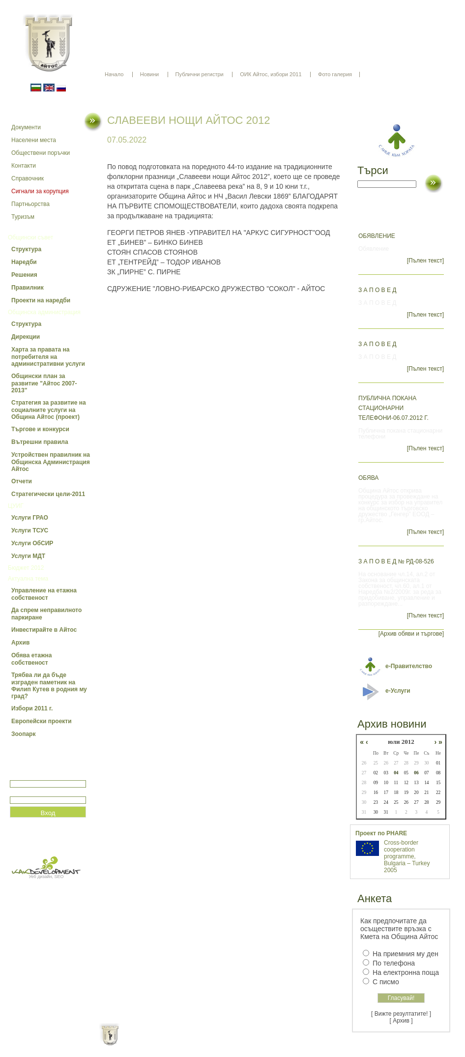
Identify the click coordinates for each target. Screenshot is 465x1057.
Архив (20, 642)
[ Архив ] (401, 1020)
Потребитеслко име (38, 776)
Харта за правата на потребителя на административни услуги (48, 356)
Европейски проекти (41, 721)
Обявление (376, 236)
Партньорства (30, 204)
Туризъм (22, 216)
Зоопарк (23, 734)
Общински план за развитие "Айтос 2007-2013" (44, 383)
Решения (24, 274)
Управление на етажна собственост (44, 594)
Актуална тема (28, 578)
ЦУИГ (16, 505)
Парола (20, 792)
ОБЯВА (368, 477)
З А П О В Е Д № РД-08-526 (396, 561)
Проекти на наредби (40, 300)
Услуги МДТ (28, 556)
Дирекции (25, 336)
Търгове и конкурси (40, 429)
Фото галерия (335, 74)
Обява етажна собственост (31, 659)
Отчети (21, 481)
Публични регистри (199, 74)
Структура (26, 249)
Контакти (23, 165)
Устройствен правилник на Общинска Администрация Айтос (50, 461)
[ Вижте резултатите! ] (401, 1013)
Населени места (33, 140)
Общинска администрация (44, 312)
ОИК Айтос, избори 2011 (270, 74)
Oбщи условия (193, 1042)
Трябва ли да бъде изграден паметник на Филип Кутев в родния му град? (49, 686)
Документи (26, 127)
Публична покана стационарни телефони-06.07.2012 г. (393, 408)
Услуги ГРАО (29, 517)
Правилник (27, 287)
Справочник (27, 178)
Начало (114, 74)
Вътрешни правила (39, 442)
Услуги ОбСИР (32, 543)
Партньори (241, 1042)
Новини (149, 74)
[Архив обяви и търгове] (411, 633)
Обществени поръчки (40, 152)
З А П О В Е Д (377, 290)
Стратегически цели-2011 (48, 494)
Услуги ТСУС (29, 530)
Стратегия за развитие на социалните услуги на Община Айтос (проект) (48, 409)
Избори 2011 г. (32, 708)
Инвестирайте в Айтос (44, 629)
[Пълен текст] (425, 261)
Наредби (24, 262)
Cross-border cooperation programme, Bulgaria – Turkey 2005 (407, 856)
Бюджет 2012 (26, 567)
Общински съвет (30, 237)
